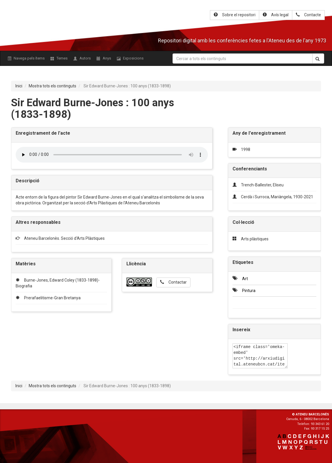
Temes (59, 58)
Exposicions (130, 58)
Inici (18, 86)
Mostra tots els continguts (52, 86)
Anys (104, 58)
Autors (82, 58)
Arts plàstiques (254, 239)
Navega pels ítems (26, 58)
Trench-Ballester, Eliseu (262, 185)
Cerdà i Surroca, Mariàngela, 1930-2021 (277, 196)
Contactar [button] (173, 282)
